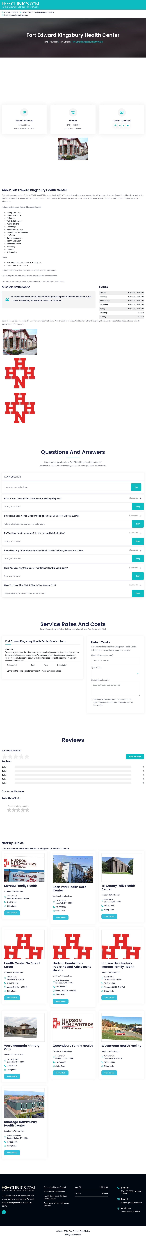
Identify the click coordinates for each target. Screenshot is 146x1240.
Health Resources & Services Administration (55, 1197)
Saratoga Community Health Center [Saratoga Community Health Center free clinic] (20, 1123)
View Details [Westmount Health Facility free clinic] (109, 1073)
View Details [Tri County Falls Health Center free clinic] (109, 916)
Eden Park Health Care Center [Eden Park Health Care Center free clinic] (69, 888)
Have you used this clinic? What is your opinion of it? (30, 585)
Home (45, 42)
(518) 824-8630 (72, 125)
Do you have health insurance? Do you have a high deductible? (34, 533)
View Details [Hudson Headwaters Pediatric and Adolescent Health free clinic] (61, 1001)
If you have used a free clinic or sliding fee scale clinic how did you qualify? (41, 516)
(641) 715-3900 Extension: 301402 (41, 12)
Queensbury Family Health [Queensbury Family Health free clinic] (73, 1045)
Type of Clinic (97, 667)
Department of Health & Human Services (56, 1204)
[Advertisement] (73, 75)
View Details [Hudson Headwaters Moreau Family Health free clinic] (109, 998)
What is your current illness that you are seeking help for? (32, 498)
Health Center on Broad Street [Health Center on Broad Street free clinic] (22, 965)
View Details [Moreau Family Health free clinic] (12, 913)
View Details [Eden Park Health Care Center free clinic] (61, 918)
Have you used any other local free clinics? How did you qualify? (36, 568)
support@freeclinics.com (18, 15)
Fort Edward (65, 42)
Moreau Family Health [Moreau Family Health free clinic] (20, 886)
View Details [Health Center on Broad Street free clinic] (12, 998)
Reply (137, 506)
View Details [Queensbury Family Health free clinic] (61, 1073)
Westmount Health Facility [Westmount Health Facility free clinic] (121, 1045)
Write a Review (135, 757)
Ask (136, 487)
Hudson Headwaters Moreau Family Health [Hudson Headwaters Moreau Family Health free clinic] (117, 965)
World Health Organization (54, 1192)
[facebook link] (4, 1212)
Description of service (100, 680)
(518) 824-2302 (71, 129)
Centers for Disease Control (55, 1187)
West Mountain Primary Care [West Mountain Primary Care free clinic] (21, 1047)
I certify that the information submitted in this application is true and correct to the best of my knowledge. (113, 702)
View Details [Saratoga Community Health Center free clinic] (12, 1153)
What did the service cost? (102, 655)
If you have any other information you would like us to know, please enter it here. (44, 550)
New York (54, 42)
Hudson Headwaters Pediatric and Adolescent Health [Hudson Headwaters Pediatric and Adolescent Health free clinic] (72, 967)
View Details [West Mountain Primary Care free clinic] (12, 1076)
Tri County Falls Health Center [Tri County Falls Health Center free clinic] (118, 887)
